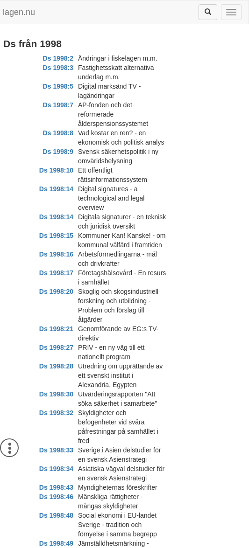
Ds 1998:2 (58, 58)
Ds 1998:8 (58, 95)
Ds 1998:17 (56, 170)
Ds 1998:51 (56, 347)
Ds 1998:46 (56, 291)
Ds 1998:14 (56, 123)
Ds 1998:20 (56, 179)
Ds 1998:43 (56, 282)
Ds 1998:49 (56, 319)
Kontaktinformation (147, 543)
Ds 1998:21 (56, 198)
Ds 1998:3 (58, 67)
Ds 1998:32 (56, 245)
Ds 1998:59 (56, 440)
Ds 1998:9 (58, 105)
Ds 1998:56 (56, 394)
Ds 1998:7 (58, 86)
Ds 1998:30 (56, 235)
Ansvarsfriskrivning (87, 543)
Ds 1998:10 (56, 114)
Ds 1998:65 (56, 487)
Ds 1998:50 (56, 338)
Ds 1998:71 (56, 534)
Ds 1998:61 (56, 450)
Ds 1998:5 (58, 77)
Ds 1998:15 (56, 142)
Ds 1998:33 (56, 263)
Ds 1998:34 (56, 273)
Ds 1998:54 (56, 357)
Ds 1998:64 (56, 468)
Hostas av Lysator (206, 543)
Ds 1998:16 (56, 161)
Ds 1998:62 (56, 459)
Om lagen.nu (36, 543)
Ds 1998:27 (56, 207)
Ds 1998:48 (56, 301)
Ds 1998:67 (56, 506)
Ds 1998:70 (56, 524)
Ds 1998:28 (56, 217)
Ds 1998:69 (56, 515)
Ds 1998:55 (56, 375)
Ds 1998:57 (56, 412)
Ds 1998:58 (56, 431)
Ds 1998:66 (56, 496)
